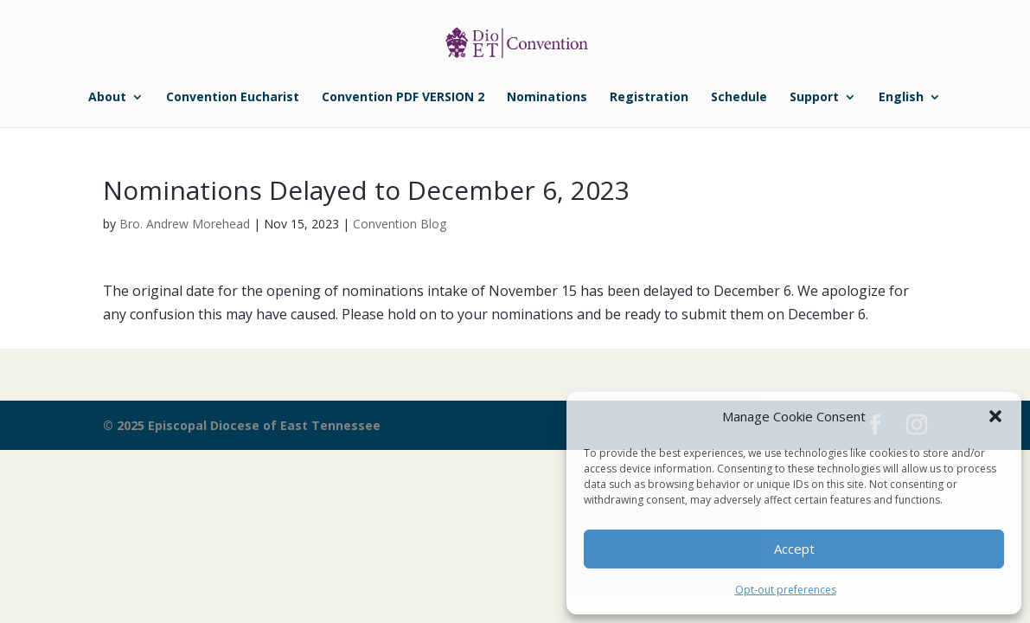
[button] (995, 416)
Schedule (739, 98)
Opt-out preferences (785, 589)
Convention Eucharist (232, 98)
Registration (649, 98)
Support (814, 98)
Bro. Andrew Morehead (184, 223)
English (901, 98)
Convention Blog (399, 223)
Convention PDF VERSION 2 (403, 98)
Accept (794, 548)
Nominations (547, 98)
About (107, 98)
